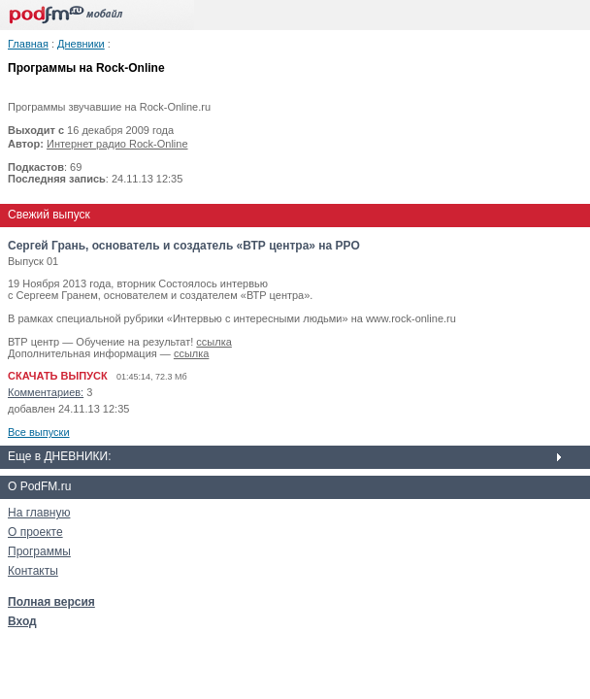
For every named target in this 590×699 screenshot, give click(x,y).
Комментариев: (45, 392)
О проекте (35, 532)
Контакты (33, 571)
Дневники (81, 44)
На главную (39, 512)
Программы (39, 551)
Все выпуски (39, 432)
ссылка (214, 342)
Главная (28, 44)
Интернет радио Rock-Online (117, 144)
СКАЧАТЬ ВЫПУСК (58, 376)
